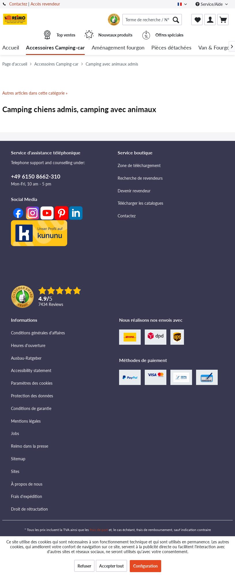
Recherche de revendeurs (140, 178)
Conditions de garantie (31, 408)
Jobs (15, 433)
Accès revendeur (45, 3)
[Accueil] (10, 48)
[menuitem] (152, 19)
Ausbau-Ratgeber (26, 358)
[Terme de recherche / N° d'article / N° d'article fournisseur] (152, 19)
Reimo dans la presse (29, 446)
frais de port (99, 530)
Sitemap (18, 458)
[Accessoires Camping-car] (55, 48)
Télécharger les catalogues (140, 203)
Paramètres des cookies (31, 383)
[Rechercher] (176, 19)
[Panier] (223, 19)
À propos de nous (26, 484)
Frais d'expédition (26, 496)
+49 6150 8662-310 (35, 176)
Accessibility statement (31, 370)
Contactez (18, 3)
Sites (15, 471)
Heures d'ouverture (28, 345)
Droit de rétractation (29, 509)
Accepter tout (111, 566)
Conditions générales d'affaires (38, 332)
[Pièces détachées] (171, 48)
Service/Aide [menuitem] (209, 4)
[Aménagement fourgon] (118, 48)
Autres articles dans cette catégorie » (34, 93)
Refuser (84, 566)
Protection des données (32, 395)
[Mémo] (197, 19)
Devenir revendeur (134, 190)
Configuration (145, 566)
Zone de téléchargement (139, 165)
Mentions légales (26, 421)
